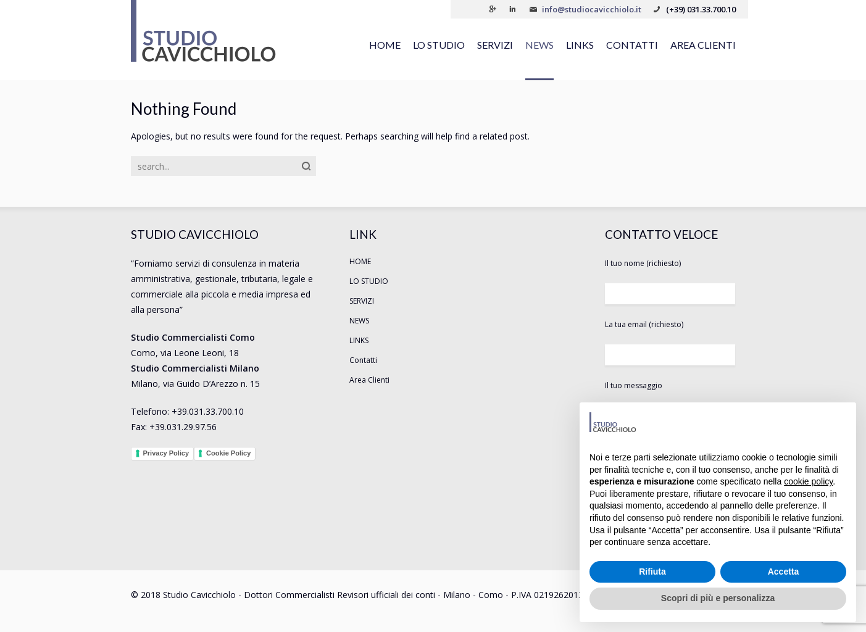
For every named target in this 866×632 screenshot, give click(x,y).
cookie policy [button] (808, 481)
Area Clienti (703, 45)
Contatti (632, 45)
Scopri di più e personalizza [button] (718, 598)
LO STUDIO (439, 45)
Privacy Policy (166, 453)
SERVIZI (495, 45)
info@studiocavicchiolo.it (591, 9)
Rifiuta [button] (652, 571)
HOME (385, 45)
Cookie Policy (228, 453)
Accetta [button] (783, 571)
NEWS (539, 45)
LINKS (580, 45)
